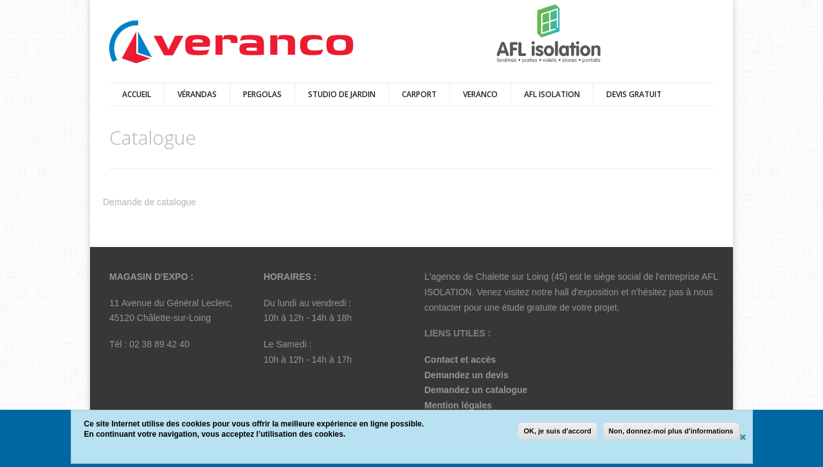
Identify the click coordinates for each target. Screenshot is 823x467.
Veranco (480, 94)
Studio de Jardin (341, 94)
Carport (419, 94)
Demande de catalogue (149, 202)
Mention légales (458, 405)
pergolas (262, 94)
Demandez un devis (466, 375)
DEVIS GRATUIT (634, 94)
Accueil (136, 94)
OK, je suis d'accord (557, 431)
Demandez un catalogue (475, 390)
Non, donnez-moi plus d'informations (671, 431)
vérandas (197, 94)
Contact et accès (460, 359)
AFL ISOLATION (552, 94)
